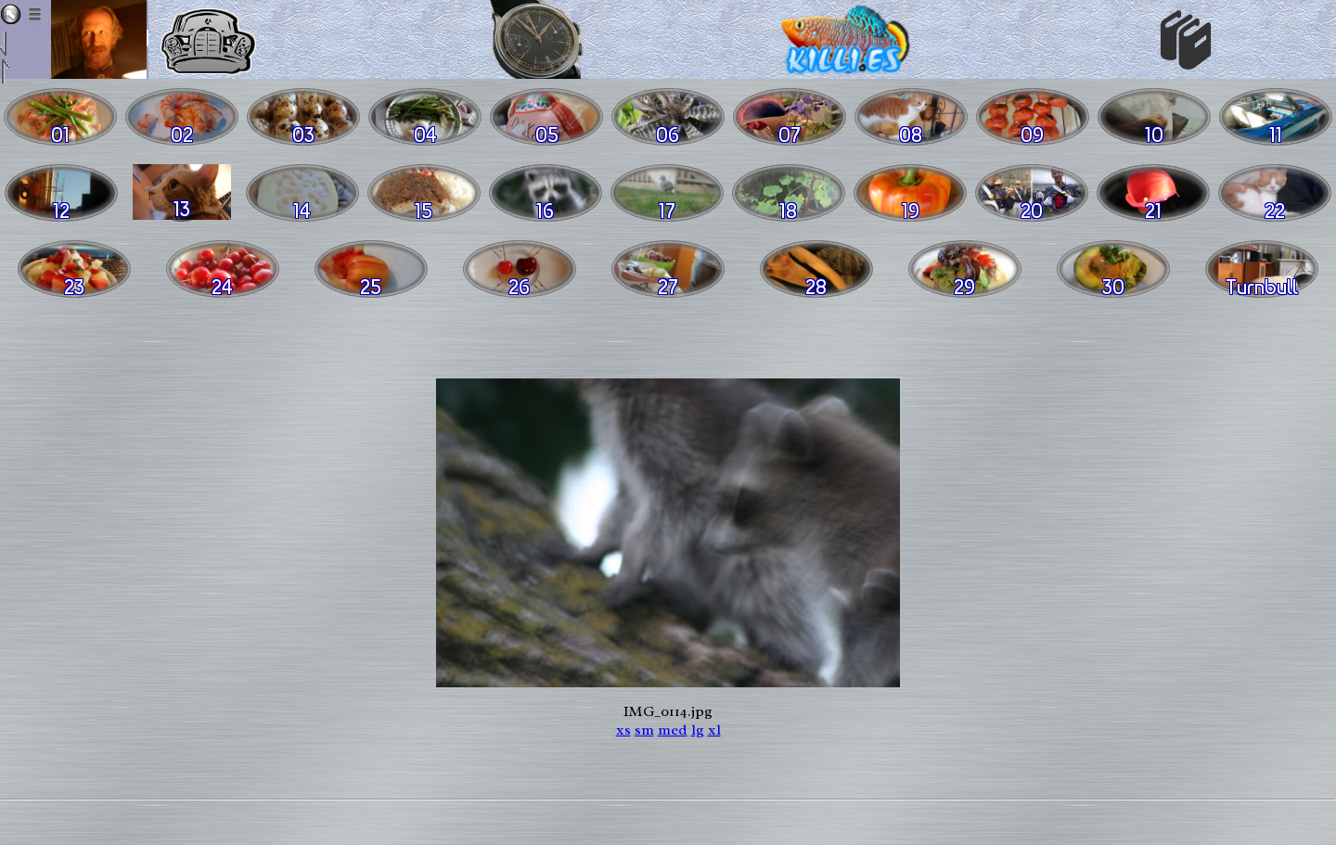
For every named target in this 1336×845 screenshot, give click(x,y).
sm (644, 730)
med (672, 730)
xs (623, 730)
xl (714, 730)
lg (697, 730)
